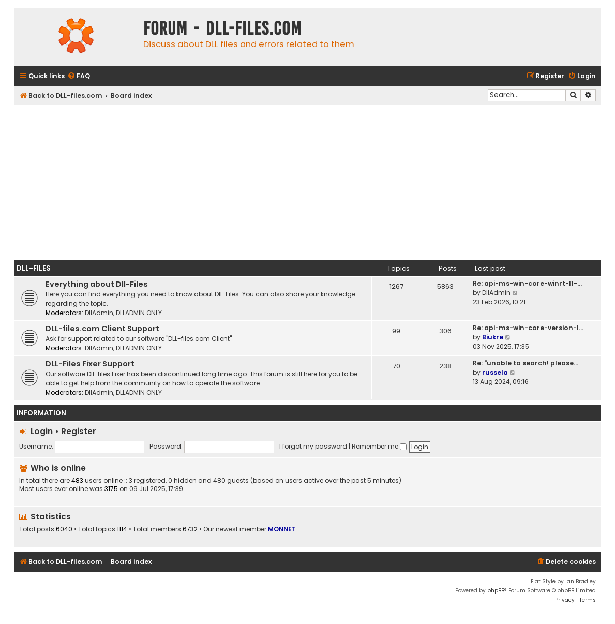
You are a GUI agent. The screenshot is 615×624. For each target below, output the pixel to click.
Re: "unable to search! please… (525, 363)
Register (78, 431)
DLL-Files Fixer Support (90, 364)
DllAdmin (99, 312)
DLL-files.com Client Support (102, 328)
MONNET (282, 529)
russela (495, 372)
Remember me (379, 446)
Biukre (492, 337)
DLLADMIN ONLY (139, 312)
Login (42, 431)
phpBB (495, 591)
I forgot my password (313, 446)
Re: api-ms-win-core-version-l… (528, 327)
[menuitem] (78, 76)
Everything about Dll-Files (97, 284)
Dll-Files (34, 268)
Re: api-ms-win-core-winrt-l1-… (527, 283)
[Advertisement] (307, 182)
